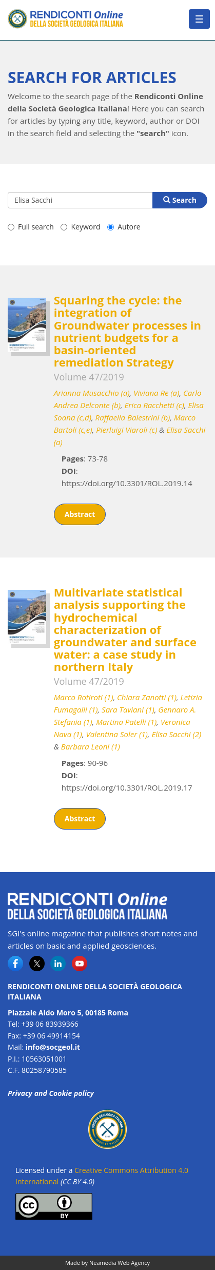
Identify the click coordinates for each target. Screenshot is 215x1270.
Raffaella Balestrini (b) (132, 417)
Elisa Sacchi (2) (176, 734)
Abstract (80, 514)
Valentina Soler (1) (117, 734)
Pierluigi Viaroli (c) (126, 430)
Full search (31, 227)
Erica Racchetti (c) (154, 405)
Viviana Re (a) (156, 393)
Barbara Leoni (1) (90, 746)
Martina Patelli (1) (126, 722)
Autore (123, 227)
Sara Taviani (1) (128, 709)
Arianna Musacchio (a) (92, 393)
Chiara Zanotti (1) (147, 697)
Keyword (80, 227)
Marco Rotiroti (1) (83, 697)
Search (180, 200)
